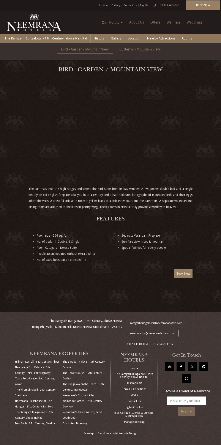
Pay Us (144, 5)
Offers (155, 22)
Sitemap (89, 433)
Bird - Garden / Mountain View (85, 49)
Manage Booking (134, 421)
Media (134, 395)
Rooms (187, 38)
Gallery (116, 5)
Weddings (194, 22)
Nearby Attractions (161, 38)
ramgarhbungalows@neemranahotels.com (156, 323)
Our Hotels (112, 22)
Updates (103, 5)
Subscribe (187, 411)
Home (134, 368)
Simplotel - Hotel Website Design (117, 433)
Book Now (203, 5)
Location (134, 38)
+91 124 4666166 (166, 5)
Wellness (173, 22)
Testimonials (134, 383)
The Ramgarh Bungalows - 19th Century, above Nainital (46, 38)
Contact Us (130, 5)
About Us (136, 22)
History (99, 38)
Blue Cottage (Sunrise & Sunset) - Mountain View (134, 414)
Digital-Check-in (134, 407)
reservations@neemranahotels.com (152, 333)
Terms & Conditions (134, 389)
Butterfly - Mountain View (139, 49)
